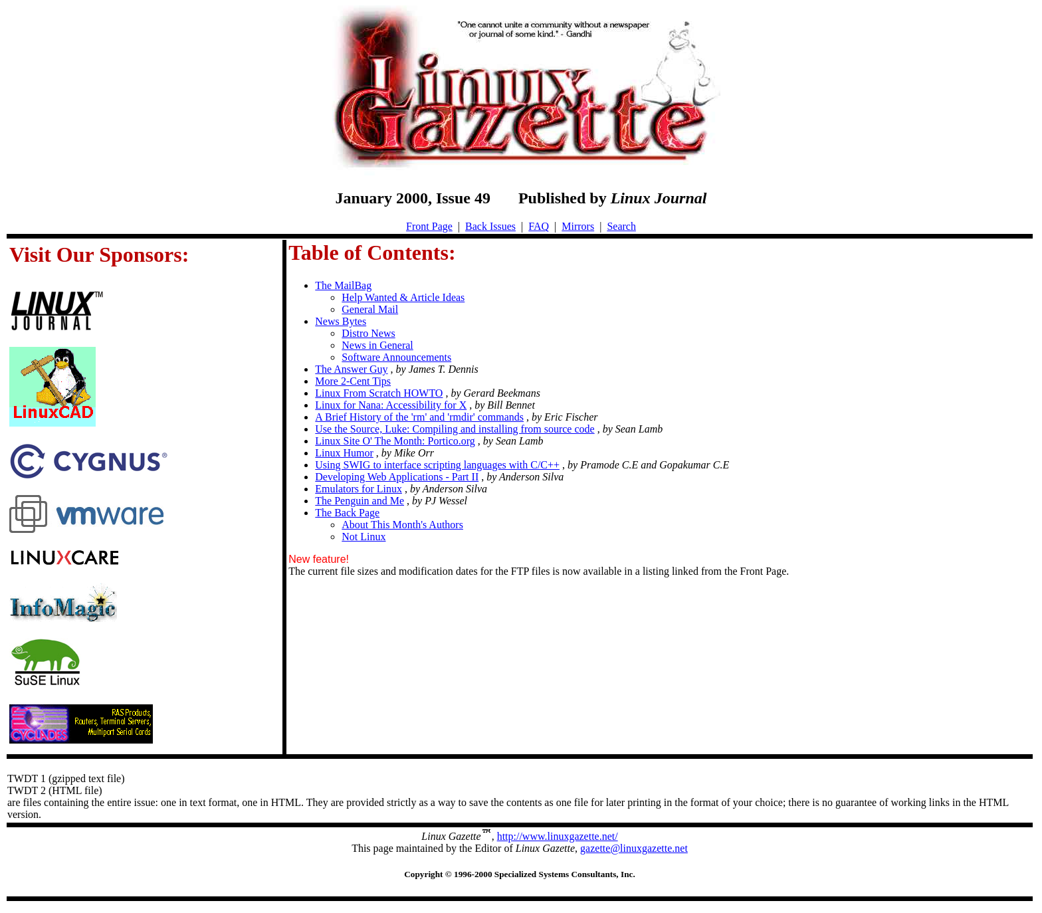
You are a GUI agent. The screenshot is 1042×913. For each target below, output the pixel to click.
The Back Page (347, 512)
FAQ (538, 226)
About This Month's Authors (402, 524)
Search (621, 226)
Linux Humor (344, 452)
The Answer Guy (351, 369)
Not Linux (363, 536)
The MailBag (343, 285)
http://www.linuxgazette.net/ (557, 836)
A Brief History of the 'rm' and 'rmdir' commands (419, 417)
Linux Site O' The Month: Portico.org (395, 441)
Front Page (429, 226)
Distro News (368, 333)
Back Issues (490, 226)
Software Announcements (396, 357)
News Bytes (340, 321)
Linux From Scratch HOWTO (379, 393)
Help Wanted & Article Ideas (403, 297)
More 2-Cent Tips (353, 381)
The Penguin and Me (359, 500)
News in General (377, 345)
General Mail (370, 309)
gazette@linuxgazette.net (634, 848)
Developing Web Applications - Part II (396, 476)
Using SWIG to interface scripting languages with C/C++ (437, 464)
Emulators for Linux (358, 488)
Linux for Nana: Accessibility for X (391, 405)
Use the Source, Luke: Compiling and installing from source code (454, 429)
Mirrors (578, 226)
